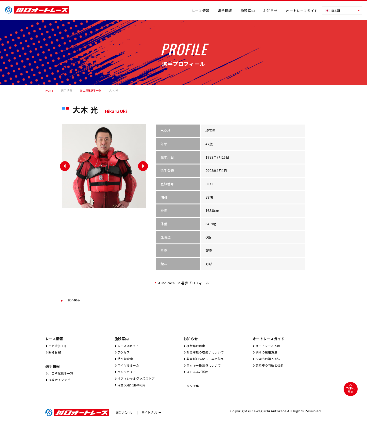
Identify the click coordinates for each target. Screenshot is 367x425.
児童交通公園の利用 (132, 388)
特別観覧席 (125, 360)
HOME (49, 90)
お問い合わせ (126, 416)
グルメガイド (126, 374)
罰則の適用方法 (267, 353)
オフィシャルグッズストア (137, 381)
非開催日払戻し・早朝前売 (207, 360)
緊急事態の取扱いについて (207, 353)
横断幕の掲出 (196, 346)
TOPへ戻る (350, 393)
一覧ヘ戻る (74, 300)
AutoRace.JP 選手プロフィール (184, 282)
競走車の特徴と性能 (270, 367)
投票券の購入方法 (269, 360)
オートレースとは (269, 346)
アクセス (123, 353)
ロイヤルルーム (128, 367)
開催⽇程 (54, 353)
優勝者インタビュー (63, 382)
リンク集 (192, 389)
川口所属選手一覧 (61, 375)
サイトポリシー (156, 416)
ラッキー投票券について (205, 367)
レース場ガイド (128, 346)
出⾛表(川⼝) (57, 346)
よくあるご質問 (198, 374)
